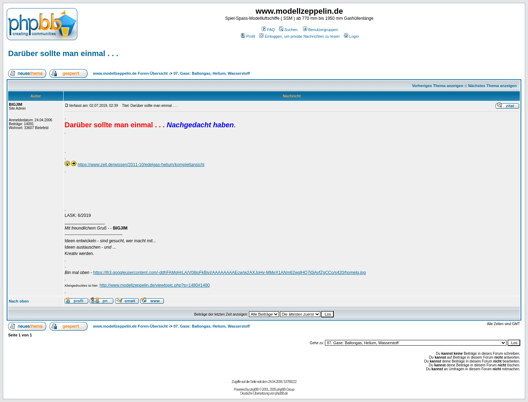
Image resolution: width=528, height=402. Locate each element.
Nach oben (19, 301)
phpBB (254, 389)
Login (351, 36)
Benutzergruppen (320, 30)
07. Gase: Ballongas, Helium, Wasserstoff (211, 73)
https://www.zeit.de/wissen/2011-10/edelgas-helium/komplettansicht (141, 164)
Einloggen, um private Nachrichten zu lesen (299, 36)
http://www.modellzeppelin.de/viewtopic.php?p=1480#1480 (155, 285)
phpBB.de (281, 393)
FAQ (268, 30)
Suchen (288, 30)
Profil (248, 36)
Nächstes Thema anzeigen (492, 86)
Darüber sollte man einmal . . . (63, 53)
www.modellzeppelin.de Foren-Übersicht (130, 73)
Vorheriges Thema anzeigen (437, 86)
